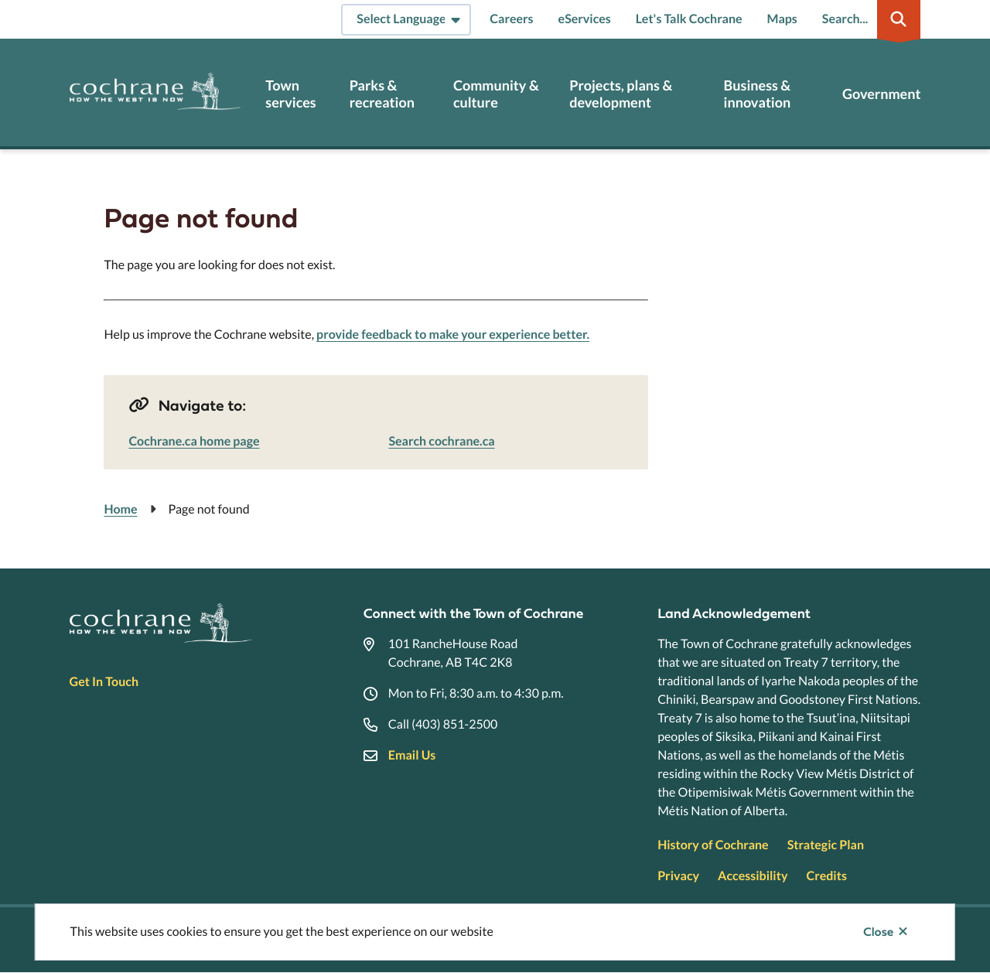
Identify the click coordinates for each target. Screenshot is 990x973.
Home (120, 509)
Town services (290, 94)
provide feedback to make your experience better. (452, 334)
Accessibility (752, 876)
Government (881, 94)
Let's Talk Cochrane (689, 19)
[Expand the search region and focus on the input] (868, 19)
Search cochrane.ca (441, 441)
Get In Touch (104, 681)
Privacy (678, 876)
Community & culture (496, 94)
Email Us (411, 755)
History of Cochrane (713, 845)
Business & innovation (757, 94)
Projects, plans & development (620, 94)
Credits (826, 876)
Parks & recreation (382, 94)
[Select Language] (406, 20)
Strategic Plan (825, 845)
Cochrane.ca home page (193, 441)
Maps (782, 19)
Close (878, 932)
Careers (511, 19)
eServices (584, 19)
